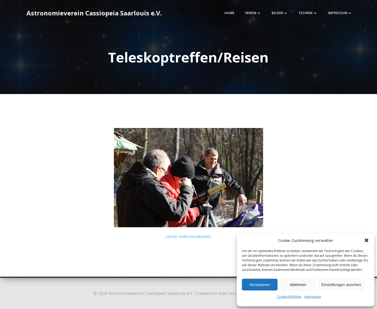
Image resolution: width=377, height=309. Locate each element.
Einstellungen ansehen (341, 284)
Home (227, 14)
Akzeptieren (259, 284)
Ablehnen (298, 284)
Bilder (277, 14)
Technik (305, 14)
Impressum (312, 296)
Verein (250, 14)
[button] (366, 240)
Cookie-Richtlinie (289, 296)
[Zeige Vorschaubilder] (188, 238)
